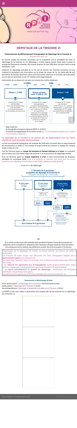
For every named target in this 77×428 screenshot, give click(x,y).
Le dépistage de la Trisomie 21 (30, 284)
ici (46, 56)
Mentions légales (7, 396)
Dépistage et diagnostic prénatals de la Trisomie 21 (38, 288)
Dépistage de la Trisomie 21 (24, 286)
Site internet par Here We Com (65, 396)
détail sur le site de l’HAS (53, 161)
